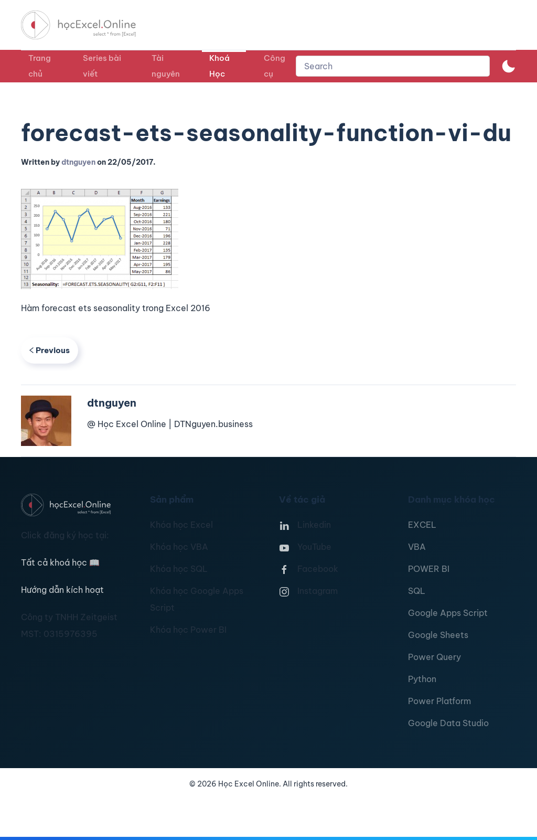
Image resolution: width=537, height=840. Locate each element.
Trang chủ (39, 66)
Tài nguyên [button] (166, 66)
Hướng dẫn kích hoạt (62, 589)
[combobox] (393, 66)
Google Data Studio (448, 723)
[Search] (393, 66)
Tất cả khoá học (60, 562)
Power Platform (439, 701)
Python (422, 679)
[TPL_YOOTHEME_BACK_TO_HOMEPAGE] (88, 24)
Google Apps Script (448, 613)
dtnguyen (78, 162)
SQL (416, 591)
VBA (417, 546)
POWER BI (428, 568)
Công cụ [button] (274, 66)
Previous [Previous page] (49, 350)
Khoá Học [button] (219, 66)
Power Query (434, 657)
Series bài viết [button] (102, 66)
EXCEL (422, 524)
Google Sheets (438, 635)
